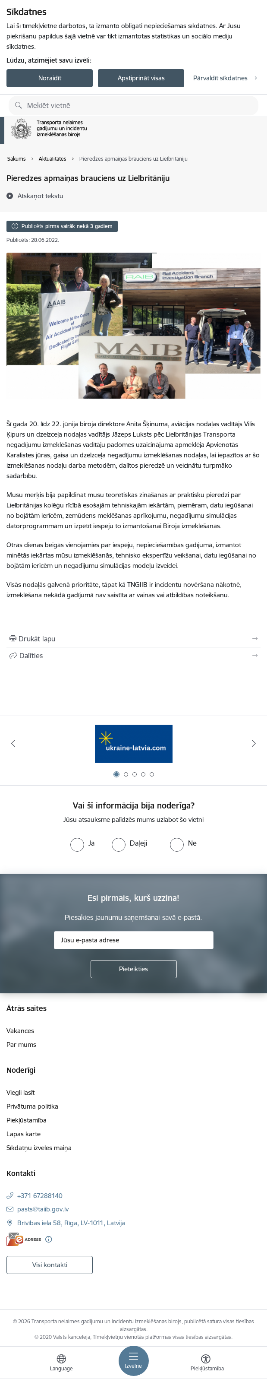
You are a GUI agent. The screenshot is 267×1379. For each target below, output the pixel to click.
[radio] (82, 843)
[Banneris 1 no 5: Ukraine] (134, 743)
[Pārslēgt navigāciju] (134, 1361)
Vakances (20, 1031)
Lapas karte (23, 1134)
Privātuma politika (32, 1106)
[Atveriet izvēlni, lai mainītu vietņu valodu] (61, 1364)
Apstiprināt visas (141, 78)
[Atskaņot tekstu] (40, 195)
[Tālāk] (253, 743)
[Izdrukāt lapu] (133, 639)
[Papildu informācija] (48, 1239)
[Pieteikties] (134, 969)
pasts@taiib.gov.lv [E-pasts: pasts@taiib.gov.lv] (43, 1209)
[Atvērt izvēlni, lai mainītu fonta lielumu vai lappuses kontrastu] (206, 1364)
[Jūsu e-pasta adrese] (134, 940)
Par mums (21, 1044)
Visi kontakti (49, 1265)
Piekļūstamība (26, 1120)
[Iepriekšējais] (13, 743)
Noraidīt (49, 78)
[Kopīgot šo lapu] (133, 655)
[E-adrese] (23, 1239)
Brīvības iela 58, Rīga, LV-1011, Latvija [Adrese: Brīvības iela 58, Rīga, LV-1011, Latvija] (71, 1223)
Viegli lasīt (20, 1092)
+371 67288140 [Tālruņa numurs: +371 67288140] (40, 1196)
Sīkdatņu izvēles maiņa (39, 1148)
